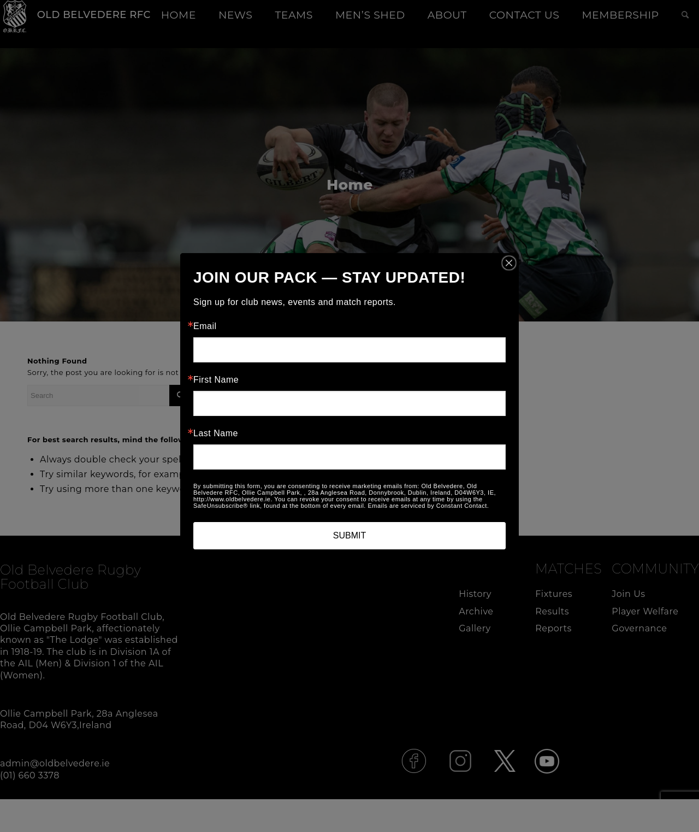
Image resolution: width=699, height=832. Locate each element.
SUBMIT (349, 535)
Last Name (215, 433)
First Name (216, 380)
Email (205, 326)
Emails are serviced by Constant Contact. (428, 505)
